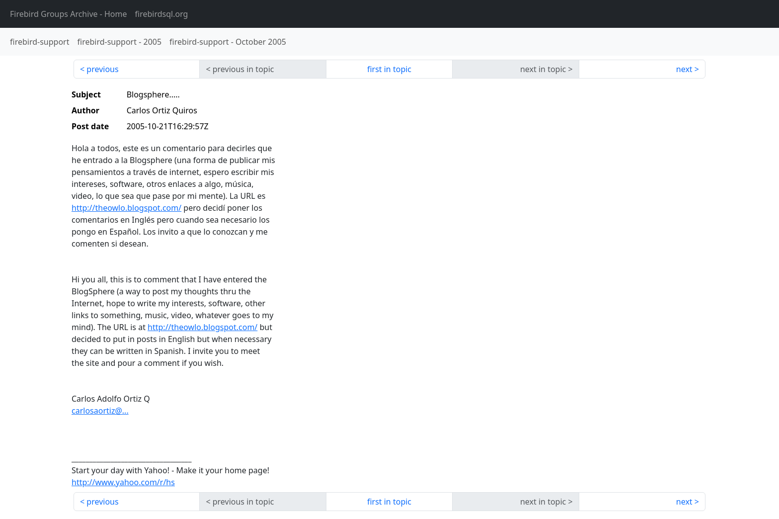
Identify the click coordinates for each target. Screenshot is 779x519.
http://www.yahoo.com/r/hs (123, 482)
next (684, 69)
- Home (68, 13)
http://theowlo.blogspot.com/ (126, 207)
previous (102, 69)
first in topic (389, 69)
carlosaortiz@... (100, 410)
